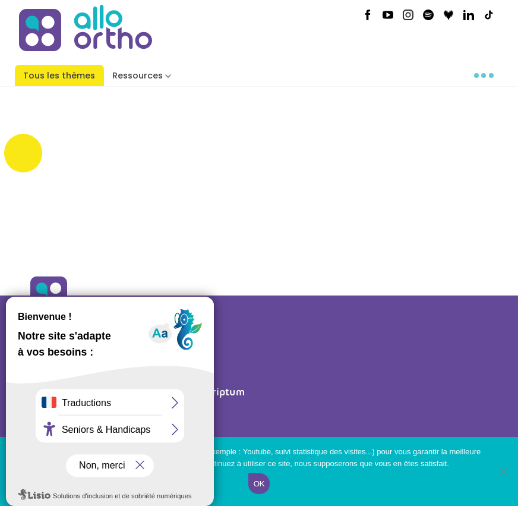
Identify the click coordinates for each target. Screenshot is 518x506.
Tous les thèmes (59, 75)
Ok (259, 483)
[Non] (503, 471)
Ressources (137, 75)
